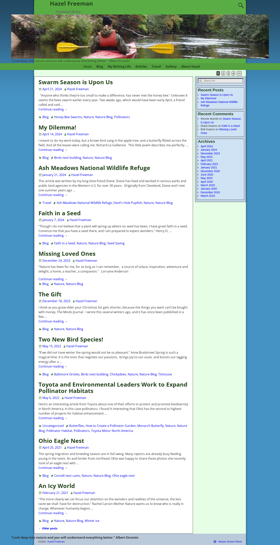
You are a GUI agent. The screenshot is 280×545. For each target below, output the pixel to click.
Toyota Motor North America (112, 431)
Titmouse (165, 374)
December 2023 (210, 153)
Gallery (171, 66)
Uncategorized (53, 426)
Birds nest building (67, 158)
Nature (89, 117)
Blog (99, 66)
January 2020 (209, 188)
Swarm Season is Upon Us (76, 82)
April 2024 (207, 146)
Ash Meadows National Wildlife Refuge (94, 168)
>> (239, 73)
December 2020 (210, 171)
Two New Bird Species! (71, 339)
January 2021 (209, 167)
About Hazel (190, 66)
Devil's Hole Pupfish (127, 203)
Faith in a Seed (60, 213)
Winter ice (92, 521)
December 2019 (210, 192)
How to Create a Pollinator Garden (111, 426)
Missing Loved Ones (67, 253)
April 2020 (207, 181)
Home (87, 66)
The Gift (50, 294)
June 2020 (207, 174)
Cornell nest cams (67, 476)
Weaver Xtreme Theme (230, 541)
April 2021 (207, 160)
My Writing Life (119, 66)
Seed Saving (116, 243)
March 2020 (208, 185)
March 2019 (208, 195)
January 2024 (209, 149)
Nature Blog (104, 117)
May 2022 (206, 156)
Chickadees (118, 374)
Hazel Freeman (56, 541)
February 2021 (209, 164)
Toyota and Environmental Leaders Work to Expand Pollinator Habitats (113, 387)
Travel (156, 66)
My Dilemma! (57, 127)
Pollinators (122, 117)
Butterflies (76, 426)
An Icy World (57, 486)
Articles (141, 66)
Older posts (48, 528)
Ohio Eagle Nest (61, 441)
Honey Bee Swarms (68, 117)
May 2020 (206, 178)
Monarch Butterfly (150, 426)
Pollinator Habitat (59, 431)
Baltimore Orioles (67, 374)
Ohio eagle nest (123, 476)
